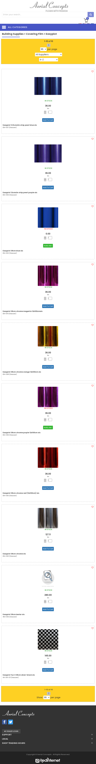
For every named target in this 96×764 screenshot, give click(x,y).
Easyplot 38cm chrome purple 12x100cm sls (21, 432)
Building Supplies (13, 34)
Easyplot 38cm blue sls (13, 251)
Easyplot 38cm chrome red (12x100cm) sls (21, 493)
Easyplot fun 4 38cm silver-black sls (19, 675)
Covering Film (34, 34)
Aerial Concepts (44, 754)
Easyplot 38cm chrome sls (14, 554)
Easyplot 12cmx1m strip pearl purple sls (20, 192)
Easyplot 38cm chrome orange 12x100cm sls (22, 372)
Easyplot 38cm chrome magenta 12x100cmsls (22, 311)
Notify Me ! (48, 246)
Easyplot (51, 34)
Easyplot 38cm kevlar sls (13, 614)
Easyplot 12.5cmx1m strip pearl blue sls (20, 125)
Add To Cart (48, 120)
